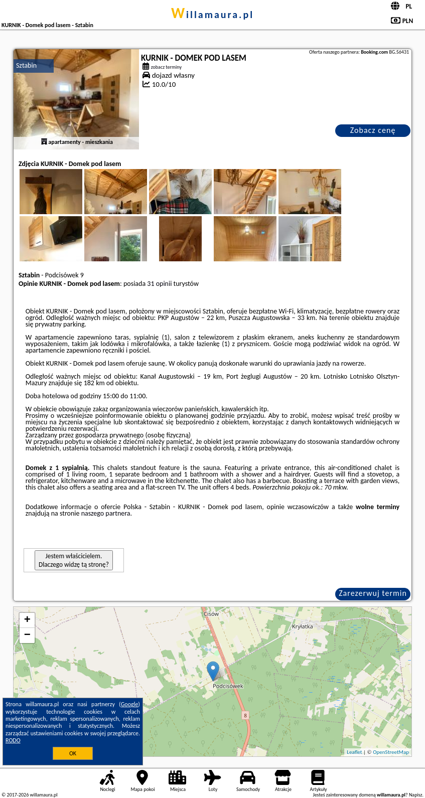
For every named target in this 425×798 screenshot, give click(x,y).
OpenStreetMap (391, 752)
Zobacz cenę (373, 130)
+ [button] (27, 620)
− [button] (27, 635)
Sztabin (26, 65)
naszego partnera (105, 513)
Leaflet (354, 752)
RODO (13, 740)
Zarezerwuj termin (373, 593)
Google (129, 704)
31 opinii (159, 283)
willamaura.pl (212, 15)
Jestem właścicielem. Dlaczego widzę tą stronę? (74, 560)
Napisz (415, 794)
